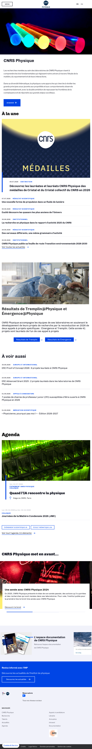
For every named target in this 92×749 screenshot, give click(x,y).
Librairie (52, 716)
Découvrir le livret (13, 607)
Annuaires (53, 719)
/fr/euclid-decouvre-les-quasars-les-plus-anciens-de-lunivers (46, 211)
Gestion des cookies (64, 746)
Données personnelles (47, 746)
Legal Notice (33, 746)
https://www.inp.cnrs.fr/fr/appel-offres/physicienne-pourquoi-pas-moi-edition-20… (46, 412)
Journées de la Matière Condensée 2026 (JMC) (46, 513)
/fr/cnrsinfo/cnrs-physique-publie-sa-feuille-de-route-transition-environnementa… (46, 242)
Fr (77, 4)
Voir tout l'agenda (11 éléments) (17, 533)
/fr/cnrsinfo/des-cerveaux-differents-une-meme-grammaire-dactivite (46, 231)
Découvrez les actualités (16, 679)
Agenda (5, 726)
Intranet (52, 722)
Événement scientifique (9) (15, 527)
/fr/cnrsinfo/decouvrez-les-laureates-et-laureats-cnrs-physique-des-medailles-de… (46, 155)
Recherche (6, 716)
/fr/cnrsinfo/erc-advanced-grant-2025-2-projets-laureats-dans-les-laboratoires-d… (46, 381)
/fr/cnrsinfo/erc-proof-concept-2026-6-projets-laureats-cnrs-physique (46, 366)
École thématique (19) (42, 527)
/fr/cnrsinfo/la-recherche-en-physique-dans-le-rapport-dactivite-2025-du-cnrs (46, 221)
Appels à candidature (57, 712)
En (82, 4)
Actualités (5, 722)
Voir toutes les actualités (13, 247)
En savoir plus (46, 397)
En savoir (10, 103)
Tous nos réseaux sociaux (32, 700)
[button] (10, 745)
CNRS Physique (8, 712)
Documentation (55, 726)
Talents (4, 719)
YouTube (24, 695)
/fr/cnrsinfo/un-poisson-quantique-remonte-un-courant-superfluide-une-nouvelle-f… (46, 201)
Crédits (23, 746)
